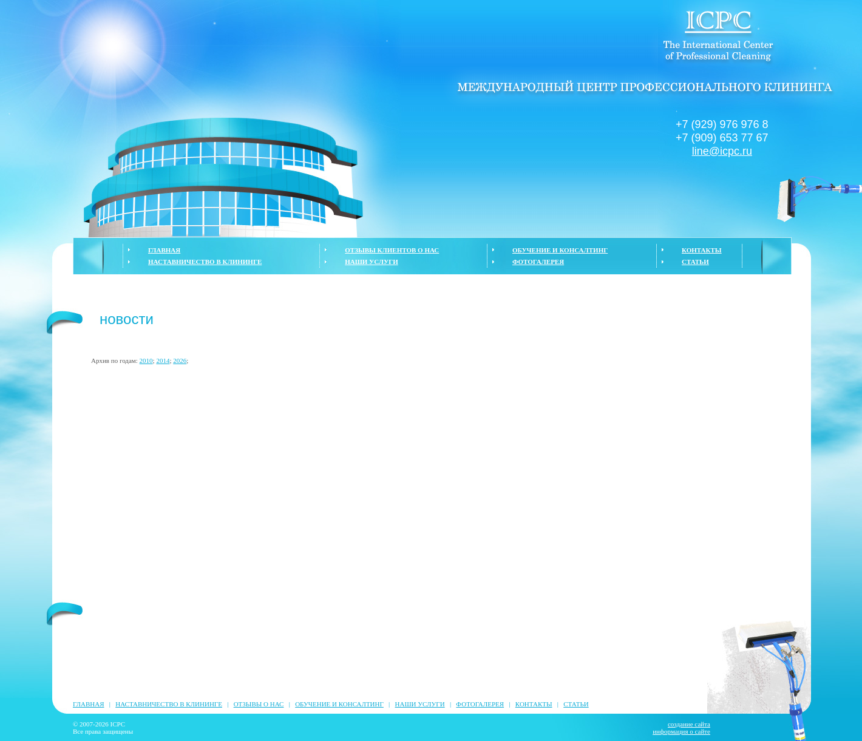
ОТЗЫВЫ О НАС (259, 704)
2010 (146, 360)
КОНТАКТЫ (702, 250)
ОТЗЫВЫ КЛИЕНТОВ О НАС (392, 250)
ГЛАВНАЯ (164, 250)
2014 (162, 360)
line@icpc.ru (722, 151)
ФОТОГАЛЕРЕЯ (538, 261)
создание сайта (689, 724)
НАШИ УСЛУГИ (371, 261)
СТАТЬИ (695, 261)
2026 (179, 360)
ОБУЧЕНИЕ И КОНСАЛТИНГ (560, 250)
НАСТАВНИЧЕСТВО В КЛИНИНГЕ (205, 261)
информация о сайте (681, 731)
